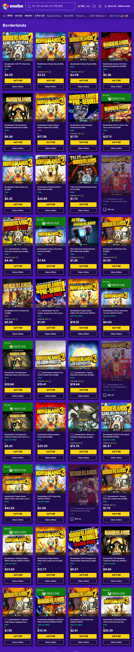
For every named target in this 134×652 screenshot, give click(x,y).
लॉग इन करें (110, 6)
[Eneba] (13, 6)
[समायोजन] (84, 6)
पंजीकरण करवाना (124, 6)
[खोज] (50, 6)
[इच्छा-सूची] (94, 6)
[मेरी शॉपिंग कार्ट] (100, 6)
